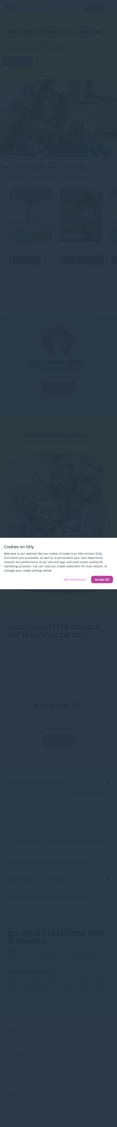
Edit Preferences (75, 579)
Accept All (102, 579)
